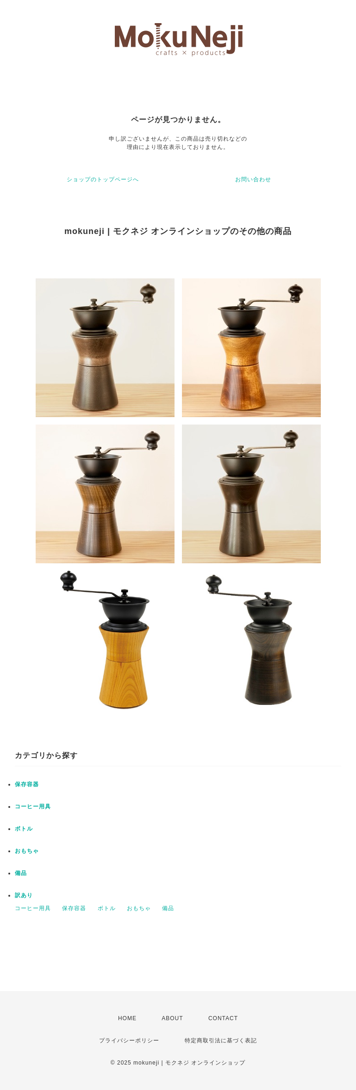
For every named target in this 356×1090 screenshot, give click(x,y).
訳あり (24, 895)
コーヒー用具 (33, 806)
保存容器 (27, 784)
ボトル (24, 828)
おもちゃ (27, 851)
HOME (127, 1018)
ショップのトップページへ (103, 179)
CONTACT (223, 1018)
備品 (21, 873)
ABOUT (172, 1018)
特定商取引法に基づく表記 (221, 1040)
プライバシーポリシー (129, 1040)
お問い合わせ (253, 179)
